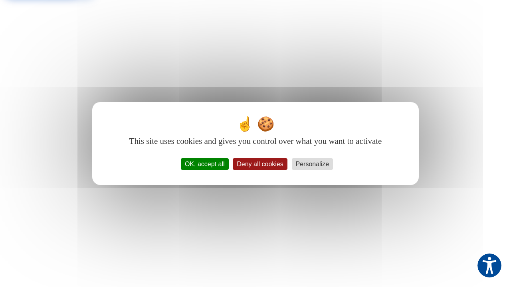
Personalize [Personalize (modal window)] (312, 164)
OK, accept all (205, 164)
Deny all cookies (260, 164)
